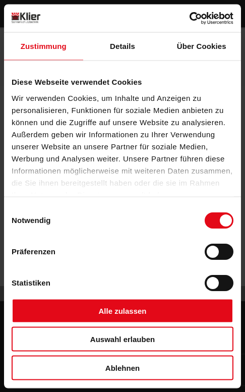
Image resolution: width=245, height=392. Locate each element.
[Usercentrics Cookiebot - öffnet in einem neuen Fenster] (189, 18)
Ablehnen (122, 367)
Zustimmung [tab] (44, 46)
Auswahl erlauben (122, 339)
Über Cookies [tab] (201, 46)
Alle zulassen (122, 310)
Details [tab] (122, 46)
